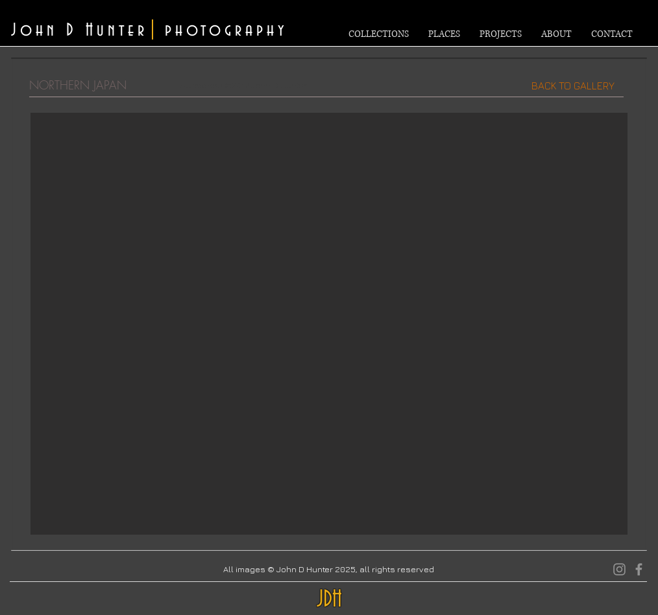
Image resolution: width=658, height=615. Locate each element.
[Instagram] (619, 569)
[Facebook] (639, 569)
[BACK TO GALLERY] (572, 85)
